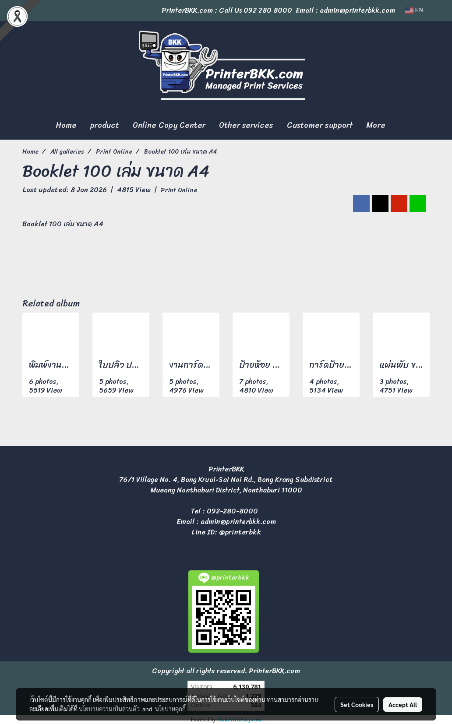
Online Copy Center (169, 125)
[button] (399, 125)
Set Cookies (356, 704)
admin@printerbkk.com (238, 521)
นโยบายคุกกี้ (170, 709)
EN (414, 10)
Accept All (402, 704)
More (375, 125)
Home (66, 125)
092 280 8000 (268, 10)
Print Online (179, 190)
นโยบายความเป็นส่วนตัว (109, 709)
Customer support (320, 125)
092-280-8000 (232, 511)
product (104, 125)
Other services (246, 125)
